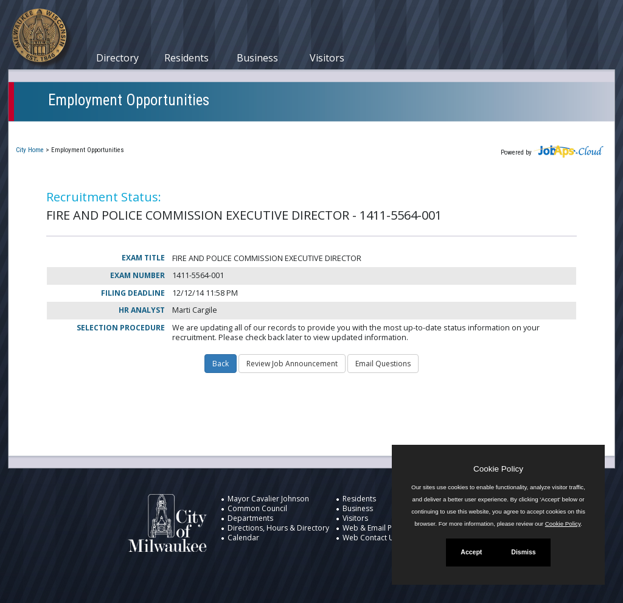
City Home (30, 150)
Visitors (327, 57)
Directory (117, 57)
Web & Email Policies (378, 528)
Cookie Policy (498, 468)
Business (257, 57)
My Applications (148, 130)
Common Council (257, 508)
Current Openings (60, 130)
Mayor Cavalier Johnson (268, 498)
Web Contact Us (370, 537)
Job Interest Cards (305, 130)
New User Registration (407, 130)
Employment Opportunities (128, 100)
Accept (471, 552)
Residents (186, 57)
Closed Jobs (224, 130)
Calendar (243, 537)
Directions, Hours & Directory (278, 528)
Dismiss (523, 552)
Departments (250, 518)
